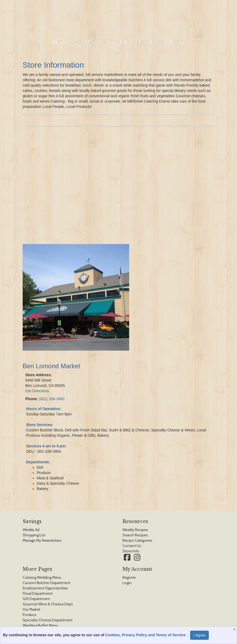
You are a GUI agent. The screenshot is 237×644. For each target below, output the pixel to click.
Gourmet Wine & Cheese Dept (48, 604)
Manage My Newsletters (42, 540)
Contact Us (131, 545)
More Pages (150, 42)
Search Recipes (135, 535)
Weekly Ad (86, 42)
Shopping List (34, 535)
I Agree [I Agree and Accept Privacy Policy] (199, 635)
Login (176, 42)
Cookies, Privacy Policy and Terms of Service (146, 635)
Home (61, 42)
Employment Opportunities (45, 588)
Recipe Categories (137, 540)
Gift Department (36, 598)
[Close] (235, 629)
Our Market (31, 609)
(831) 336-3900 (51, 399)
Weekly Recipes (135, 529)
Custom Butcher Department (46, 582)
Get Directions (37, 391)
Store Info (117, 42)
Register (129, 577)
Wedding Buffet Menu (40, 625)
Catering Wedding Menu (42, 577)
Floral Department (37, 593)
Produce (29, 614)
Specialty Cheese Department (47, 620)
